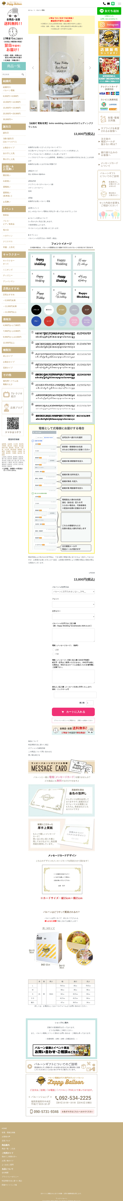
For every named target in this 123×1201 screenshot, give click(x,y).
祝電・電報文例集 (8, 1132)
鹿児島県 (13, 449)
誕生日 (6, 133)
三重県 (14, 453)
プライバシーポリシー (10, 1177)
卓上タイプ (8, 356)
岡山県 (10, 446)
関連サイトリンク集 (9, 1185)
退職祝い (7, 187)
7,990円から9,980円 (11, 331)
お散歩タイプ (9, 148)
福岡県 (4, 444)
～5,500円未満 (9, 300)
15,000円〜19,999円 (12, 108)
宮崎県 (4, 446)
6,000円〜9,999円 (10, 96)
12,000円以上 (9, 343)
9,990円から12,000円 (12, 337)
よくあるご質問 (8, 1165)
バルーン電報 (40, 10)
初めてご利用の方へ (9, 1157)
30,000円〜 (8, 119)
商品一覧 (14, 66)
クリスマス (8, 241)
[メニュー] (119, 3)
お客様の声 (6, 1137)
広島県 (14, 451)
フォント (55, 599)
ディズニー (8, 275)
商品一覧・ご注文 (8, 1149)
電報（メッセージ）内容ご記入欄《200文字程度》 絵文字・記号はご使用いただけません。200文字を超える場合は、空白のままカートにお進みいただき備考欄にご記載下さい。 (73, 663)
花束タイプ (8, 368)
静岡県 (20, 449)
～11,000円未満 (10, 306)
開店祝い (7, 175)
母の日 (6, 230)
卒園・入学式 (9, 247)
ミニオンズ (8, 270)
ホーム (30, 10)
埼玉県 (17, 448)
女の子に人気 (9, 153)
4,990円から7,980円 (11, 325)
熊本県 (21, 444)
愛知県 (11, 448)
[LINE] (113, 3)
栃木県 (20, 453)
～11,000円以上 (10, 312)
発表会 (6, 215)
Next (90, 68)
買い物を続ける (34, 755)
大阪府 (15, 446)
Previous (33, 68)
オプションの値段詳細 (36, 748)
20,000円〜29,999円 (12, 114)
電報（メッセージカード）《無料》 (65, 645)
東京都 (21, 446)
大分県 (15, 444)
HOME (4, 1128)
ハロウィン (8, 236)
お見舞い (7, 202)
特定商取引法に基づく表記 (38, 745)
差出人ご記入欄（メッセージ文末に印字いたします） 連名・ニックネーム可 (73, 688)
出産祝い (7, 181)
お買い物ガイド (8, 1161)
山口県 (7, 449)
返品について (33, 741)
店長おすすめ (9, 295)
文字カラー (56, 611)
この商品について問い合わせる (40, 752)
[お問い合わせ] (108, 3)
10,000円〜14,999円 (12, 102)
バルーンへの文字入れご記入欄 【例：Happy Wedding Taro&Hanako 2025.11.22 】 (72, 624)
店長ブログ (6, 1141)
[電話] (104, 3)
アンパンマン (9, 281)
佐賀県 (10, 444)
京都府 (20, 451)
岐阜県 (8, 453)
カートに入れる (73, 711)
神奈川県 (5, 448)
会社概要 (5, 1173)
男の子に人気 (9, 159)
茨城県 (8, 451)
